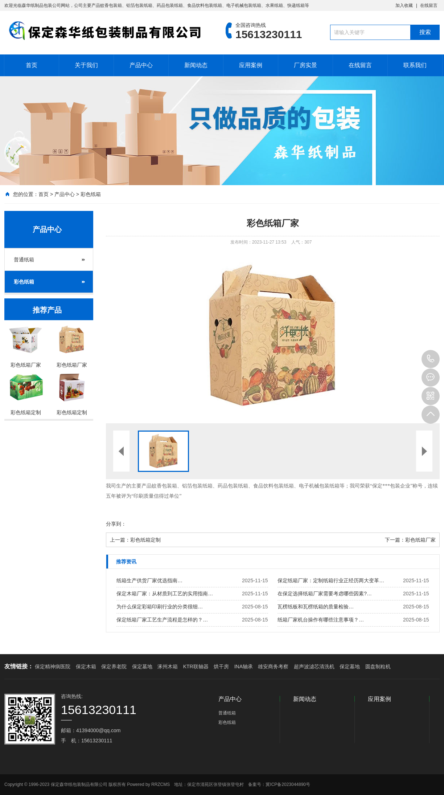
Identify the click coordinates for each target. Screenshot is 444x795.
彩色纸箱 (91, 194)
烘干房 (221, 666)
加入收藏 (404, 5)
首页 (31, 65)
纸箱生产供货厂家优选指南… (149, 580)
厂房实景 (305, 65)
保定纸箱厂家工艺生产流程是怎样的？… (162, 620)
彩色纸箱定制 (145, 540)
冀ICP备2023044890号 (288, 784)
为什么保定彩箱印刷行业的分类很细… (159, 607)
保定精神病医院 (52, 666)
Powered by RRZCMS (148, 784)
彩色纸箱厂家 (420, 540)
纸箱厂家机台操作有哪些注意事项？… (321, 620)
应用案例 (250, 65)
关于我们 (86, 65)
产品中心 (141, 65)
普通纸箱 (24, 259)
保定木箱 (86, 666)
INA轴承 (243, 666)
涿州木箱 (167, 666)
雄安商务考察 (273, 666)
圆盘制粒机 (378, 666)
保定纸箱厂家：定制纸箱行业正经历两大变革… (331, 580)
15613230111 (431, 359)
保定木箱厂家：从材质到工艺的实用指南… (164, 593)
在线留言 (428, 5)
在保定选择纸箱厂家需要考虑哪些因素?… (325, 593)
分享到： (116, 524)
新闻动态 (195, 65)
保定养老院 (114, 666)
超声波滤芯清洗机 (314, 666)
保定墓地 (142, 666)
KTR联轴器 (196, 666)
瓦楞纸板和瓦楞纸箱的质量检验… (316, 607)
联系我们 (415, 65)
